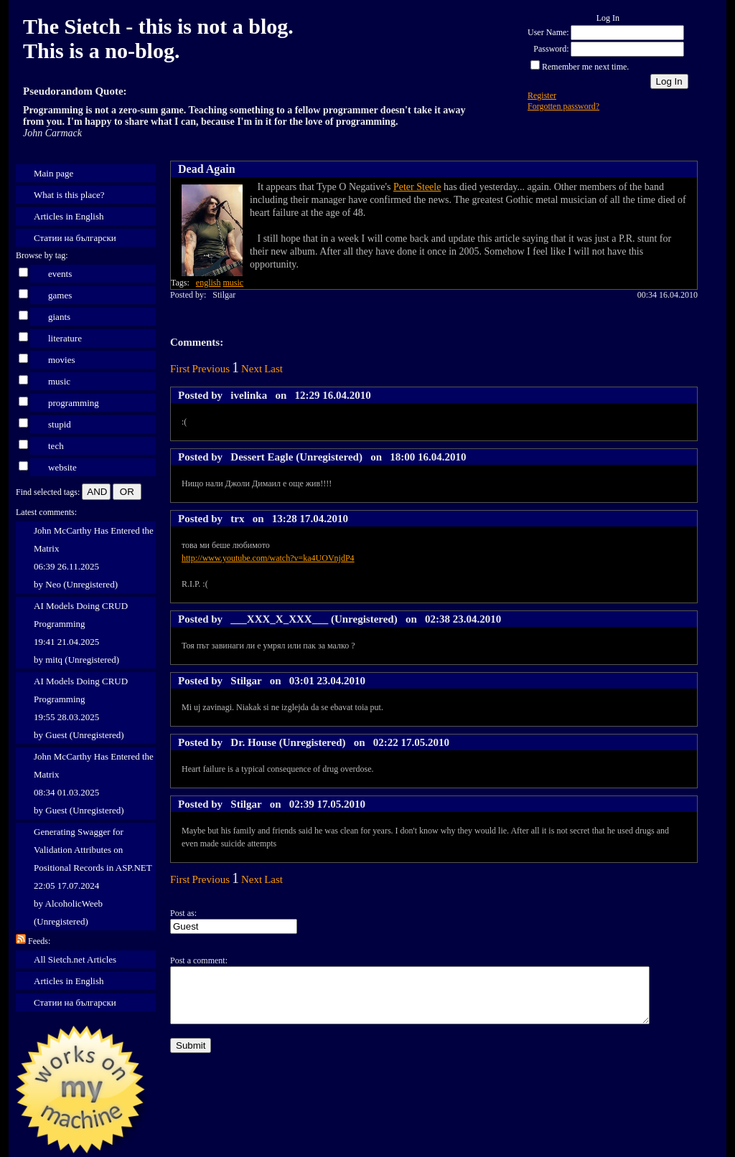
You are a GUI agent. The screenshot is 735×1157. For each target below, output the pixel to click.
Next (251, 368)
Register (542, 95)
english (208, 283)
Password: (550, 49)
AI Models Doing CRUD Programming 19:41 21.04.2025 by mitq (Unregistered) (81, 632)
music (59, 381)
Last (273, 368)
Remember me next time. (585, 67)
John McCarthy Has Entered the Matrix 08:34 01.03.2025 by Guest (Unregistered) (94, 783)
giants (59, 316)
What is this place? (69, 194)
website (62, 467)
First (180, 368)
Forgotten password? (563, 106)
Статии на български (75, 237)
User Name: (548, 32)
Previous (211, 368)
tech (56, 445)
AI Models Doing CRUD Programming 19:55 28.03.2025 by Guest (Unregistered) (81, 708)
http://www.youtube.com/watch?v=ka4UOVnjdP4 (268, 558)
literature (65, 338)
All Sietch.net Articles (75, 959)
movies (61, 359)
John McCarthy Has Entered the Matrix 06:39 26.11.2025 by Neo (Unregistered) (94, 557)
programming (73, 402)
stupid (59, 424)
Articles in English (69, 216)
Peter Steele (417, 186)
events (60, 273)
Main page (53, 173)
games (60, 295)
